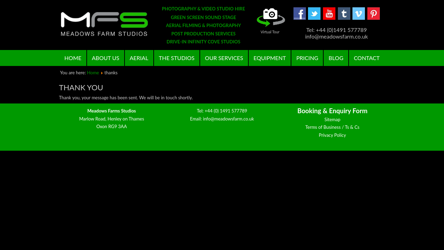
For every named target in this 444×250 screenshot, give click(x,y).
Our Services (224, 58)
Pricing (307, 58)
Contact (367, 58)
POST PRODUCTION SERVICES (203, 33)
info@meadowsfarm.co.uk (228, 218)
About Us (105, 58)
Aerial (139, 58)
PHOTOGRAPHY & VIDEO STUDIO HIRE (203, 8)
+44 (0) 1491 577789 (226, 210)
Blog (335, 58)
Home (73, 58)
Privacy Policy (332, 234)
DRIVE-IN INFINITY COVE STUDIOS (203, 41)
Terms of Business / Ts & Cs (332, 226)
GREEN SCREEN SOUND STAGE (203, 17)
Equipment (270, 58)
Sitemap (332, 219)
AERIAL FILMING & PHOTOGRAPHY (203, 25)
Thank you (81, 87)
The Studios (177, 58)
